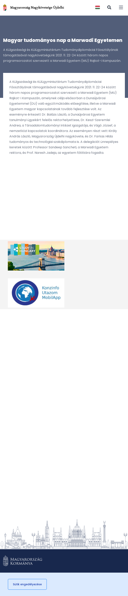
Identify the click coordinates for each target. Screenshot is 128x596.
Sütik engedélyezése (27, 584)
